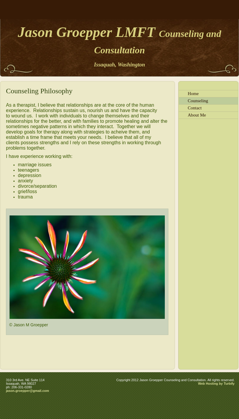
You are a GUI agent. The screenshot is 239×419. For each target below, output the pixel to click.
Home (193, 93)
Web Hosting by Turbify (216, 383)
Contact (195, 107)
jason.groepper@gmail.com (27, 390)
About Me (197, 115)
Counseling (198, 100)
